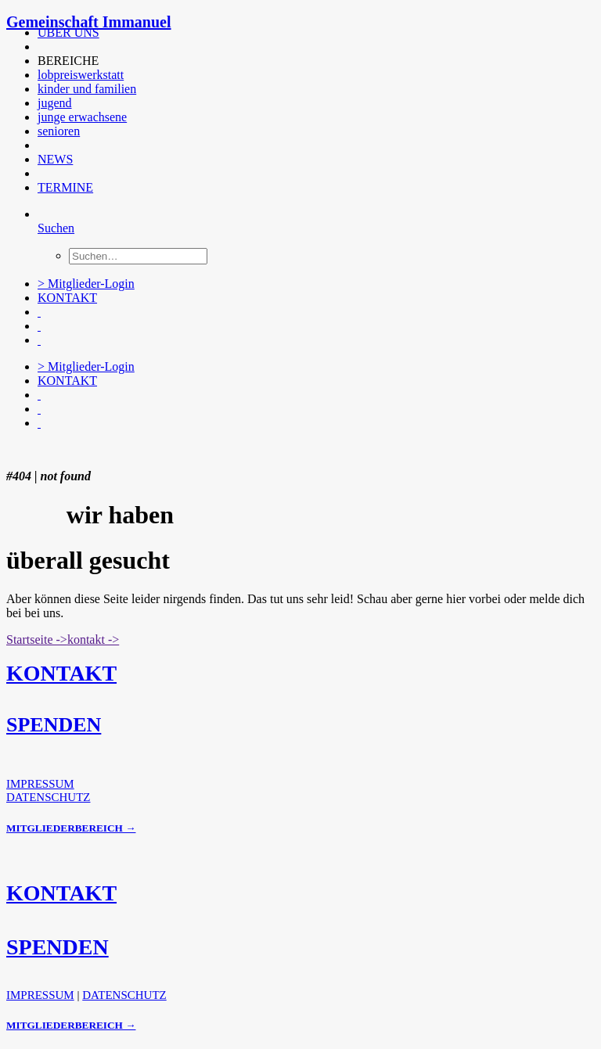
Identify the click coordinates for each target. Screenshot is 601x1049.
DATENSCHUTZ (48, 797)
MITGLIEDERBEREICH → (70, 828)
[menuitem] (305, 33)
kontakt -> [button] (93, 639)
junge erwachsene (82, 117)
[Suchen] (56, 228)
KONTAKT (67, 297)
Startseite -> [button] (36, 639)
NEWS (55, 159)
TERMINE (65, 187)
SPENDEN (53, 724)
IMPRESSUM (40, 784)
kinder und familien (87, 88)
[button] (39, 46)
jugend (55, 103)
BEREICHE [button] (68, 60)
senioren (59, 131)
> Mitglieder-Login (86, 283)
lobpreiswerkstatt (81, 74)
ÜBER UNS (68, 32)
